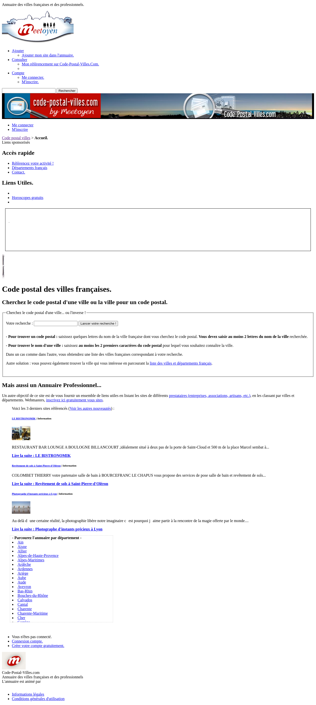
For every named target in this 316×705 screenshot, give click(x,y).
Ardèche (24, 564)
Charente (25, 609)
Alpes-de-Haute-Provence (38, 555)
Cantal (23, 604)
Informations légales (28, 694)
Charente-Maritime (33, 613)
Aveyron (24, 587)
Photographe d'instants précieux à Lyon (34, 493)
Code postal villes (16, 138)
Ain (20, 542)
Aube (22, 578)
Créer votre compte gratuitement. (38, 646)
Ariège (23, 573)
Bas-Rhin (25, 591)
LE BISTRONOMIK (24, 418)
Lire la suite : (41, 455)
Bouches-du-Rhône (33, 595)
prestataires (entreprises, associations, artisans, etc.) (209, 395)
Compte (18, 73)
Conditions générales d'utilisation (38, 699)
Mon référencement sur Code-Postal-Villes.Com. (60, 64)
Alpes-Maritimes (31, 560)
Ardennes (25, 569)
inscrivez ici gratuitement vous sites (74, 400)
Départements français (29, 168)
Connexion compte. (27, 641)
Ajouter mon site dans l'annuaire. (48, 55)
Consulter (19, 60)
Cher (21, 618)
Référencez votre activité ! (33, 163)
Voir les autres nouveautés (90, 408)
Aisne (22, 547)
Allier (22, 551)
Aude (22, 582)
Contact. (18, 172)
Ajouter (18, 51)
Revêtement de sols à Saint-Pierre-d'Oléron (36, 465)
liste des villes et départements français (181, 363)
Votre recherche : (19, 323)
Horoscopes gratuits (27, 198)
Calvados (25, 600)
